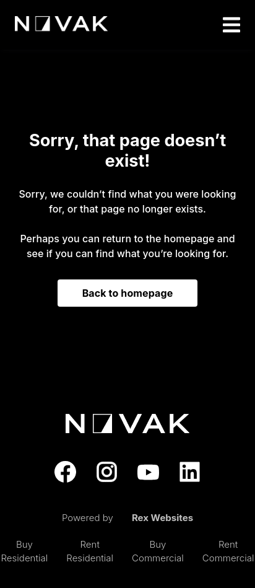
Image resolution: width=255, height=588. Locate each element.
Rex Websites (162, 518)
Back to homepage (127, 293)
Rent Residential (89, 551)
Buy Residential (24, 551)
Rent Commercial (228, 551)
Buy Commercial (158, 551)
